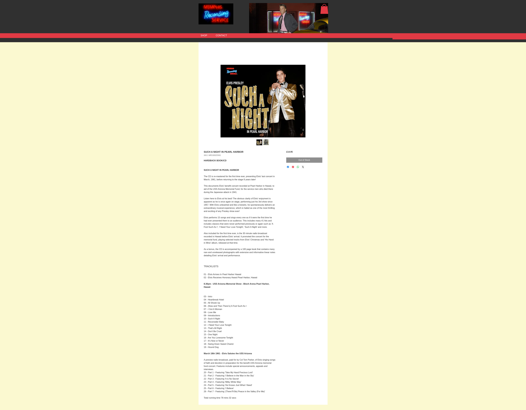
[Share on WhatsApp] (298, 167)
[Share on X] (303, 167)
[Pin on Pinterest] (293, 167)
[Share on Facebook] (288, 167)
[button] (324, 9)
